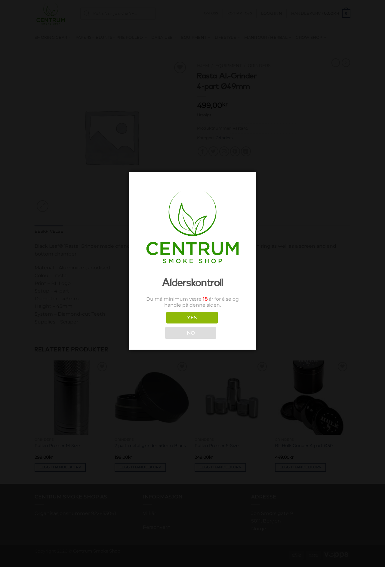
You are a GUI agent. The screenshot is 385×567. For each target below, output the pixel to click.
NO (191, 333)
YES (192, 317)
